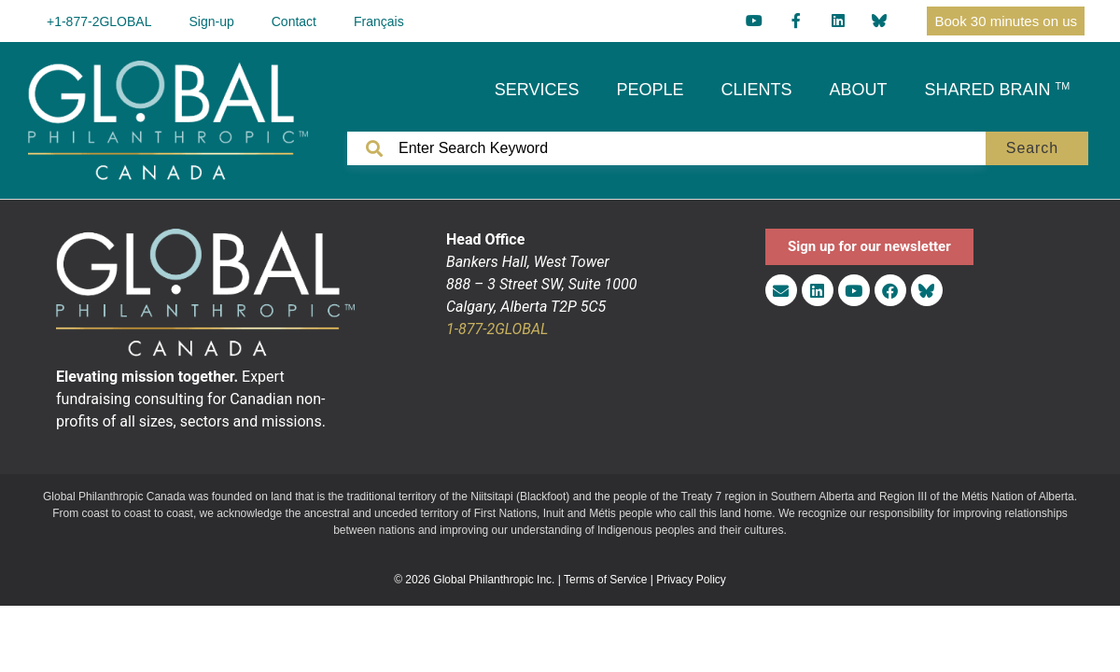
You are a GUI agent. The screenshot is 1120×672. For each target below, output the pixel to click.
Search (1032, 148)
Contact (294, 21)
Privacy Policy (691, 579)
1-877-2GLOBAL (497, 329)
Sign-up (211, 21)
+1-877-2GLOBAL (99, 21)
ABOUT (859, 89)
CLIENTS (756, 89)
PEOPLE (649, 89)
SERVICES (537, 89)
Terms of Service (605, 579)
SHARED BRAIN (998, 89)
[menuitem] (379, 21)
